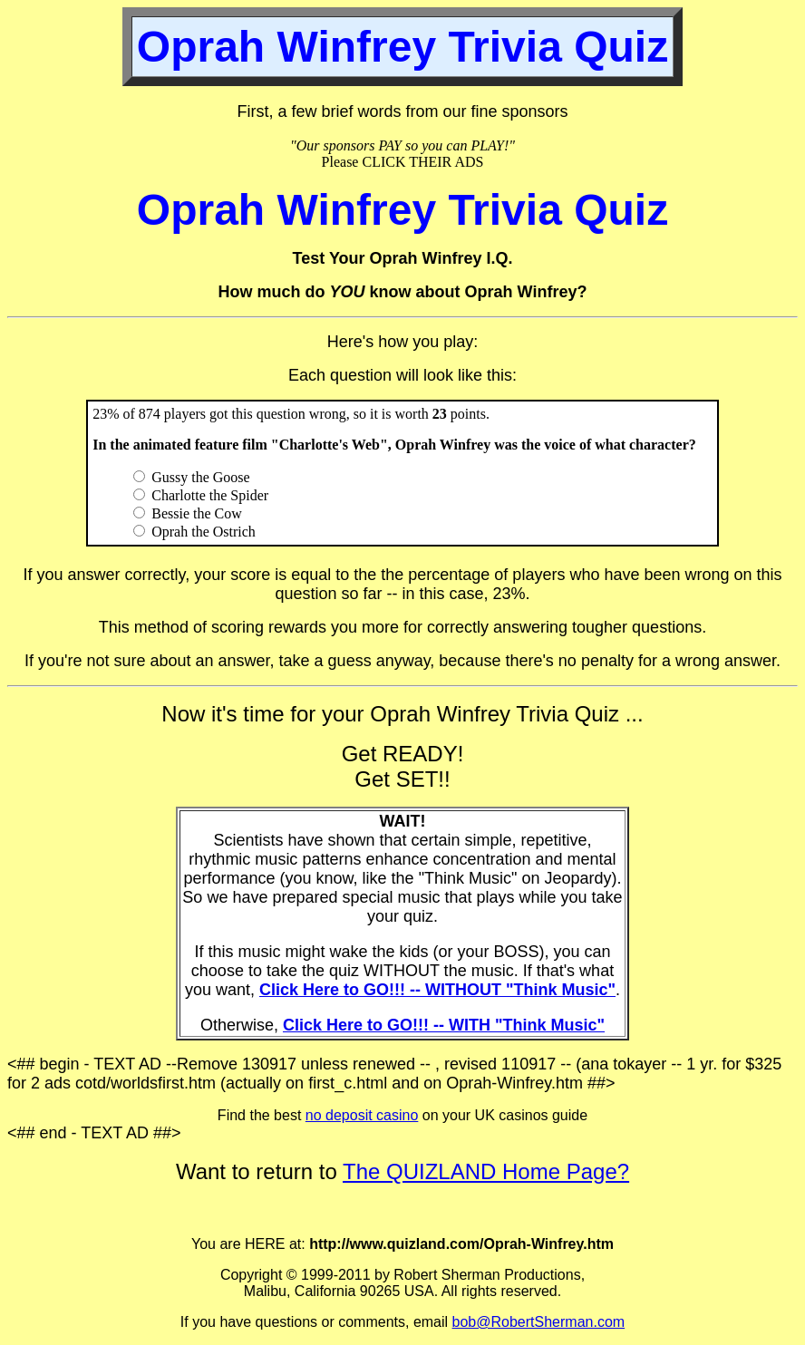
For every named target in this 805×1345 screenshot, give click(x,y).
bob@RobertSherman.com (539, 1322)
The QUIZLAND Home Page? (486, 1171)
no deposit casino (362, 1115)
